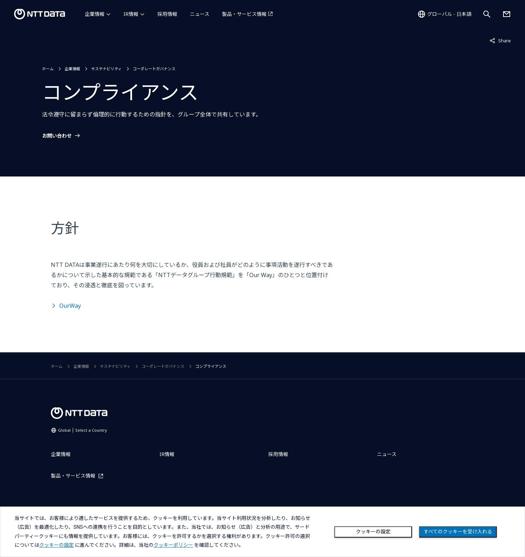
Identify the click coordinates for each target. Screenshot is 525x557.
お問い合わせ (57, 136)
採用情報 (167, 14)
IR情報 (131, 14)
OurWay (70, 306)
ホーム (48, 68)
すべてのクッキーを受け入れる (458, 531)
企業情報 (95, 14)
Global (82, 430)
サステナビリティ (106, 68)
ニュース (199, 14)
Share (500, 40)
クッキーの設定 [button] (56, 545)
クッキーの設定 (373, 531)
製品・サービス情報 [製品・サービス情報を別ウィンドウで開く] (244, 14)
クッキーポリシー (173, 545)
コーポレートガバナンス (154, 68)
